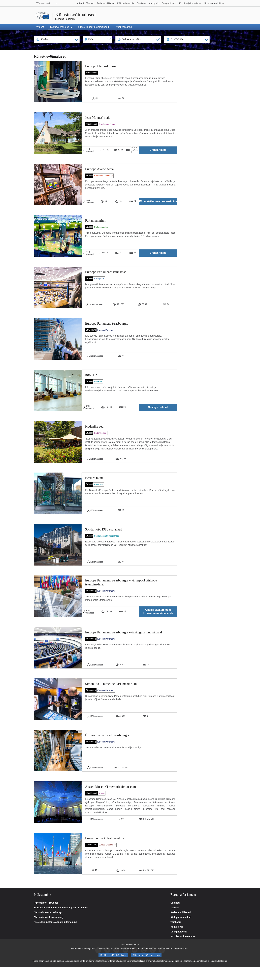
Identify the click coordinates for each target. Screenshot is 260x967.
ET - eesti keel (43, 3)
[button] (214, 3)
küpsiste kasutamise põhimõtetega (191, 961)
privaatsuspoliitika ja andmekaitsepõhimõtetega (150, 961)
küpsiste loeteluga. (219, 961)
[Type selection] (138, 39)
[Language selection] (57, 39)
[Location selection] (97, 39)
